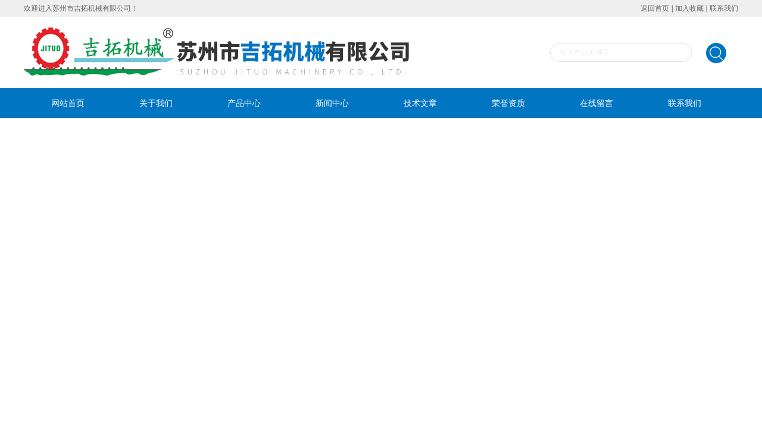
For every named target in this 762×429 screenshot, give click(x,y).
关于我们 (156, 103)
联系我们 (724, 8)
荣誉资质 (508, 103)
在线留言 (596, 103)
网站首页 (68, 103)
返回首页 (655, 8)
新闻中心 (332, 103)
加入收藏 (689, 8)
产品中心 (244, 103)
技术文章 (420, 103)
